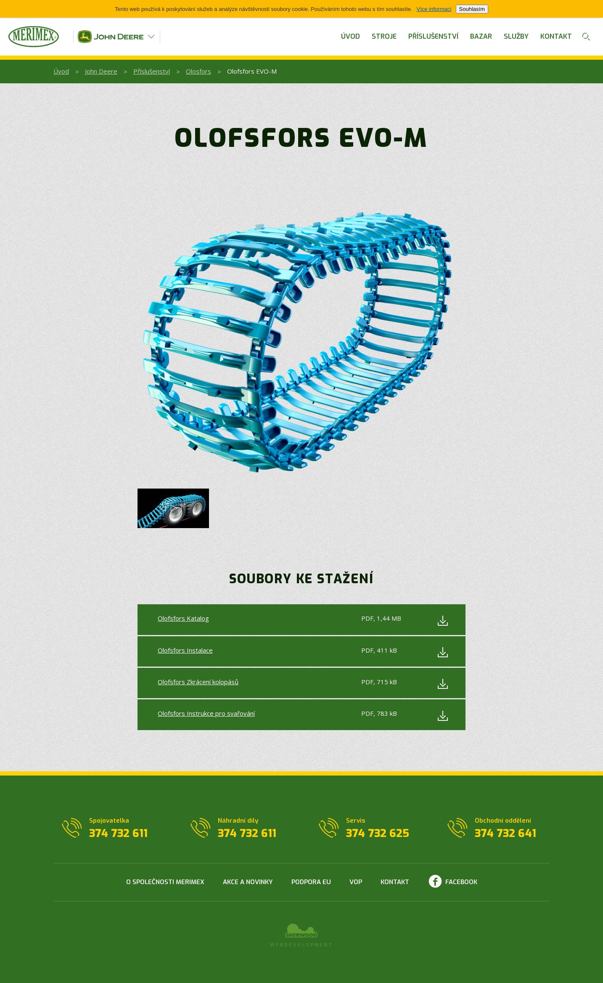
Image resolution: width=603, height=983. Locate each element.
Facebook (461, 882)
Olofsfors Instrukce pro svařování (206, 713)
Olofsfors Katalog (183, 618)
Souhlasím (472, 9)
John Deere (101, 71)
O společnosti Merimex (165, 882)
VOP (355, 882)
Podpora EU (311, 882)
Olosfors (198, 71)
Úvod (350, 36)
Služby (516, 36)
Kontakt (556, 36)
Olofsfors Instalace (185, 650)
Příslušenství (433, 36)
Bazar (481, 36)
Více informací (433, 9)
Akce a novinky (248, 882)
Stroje (384, 36)
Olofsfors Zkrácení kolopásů (198, 681)
